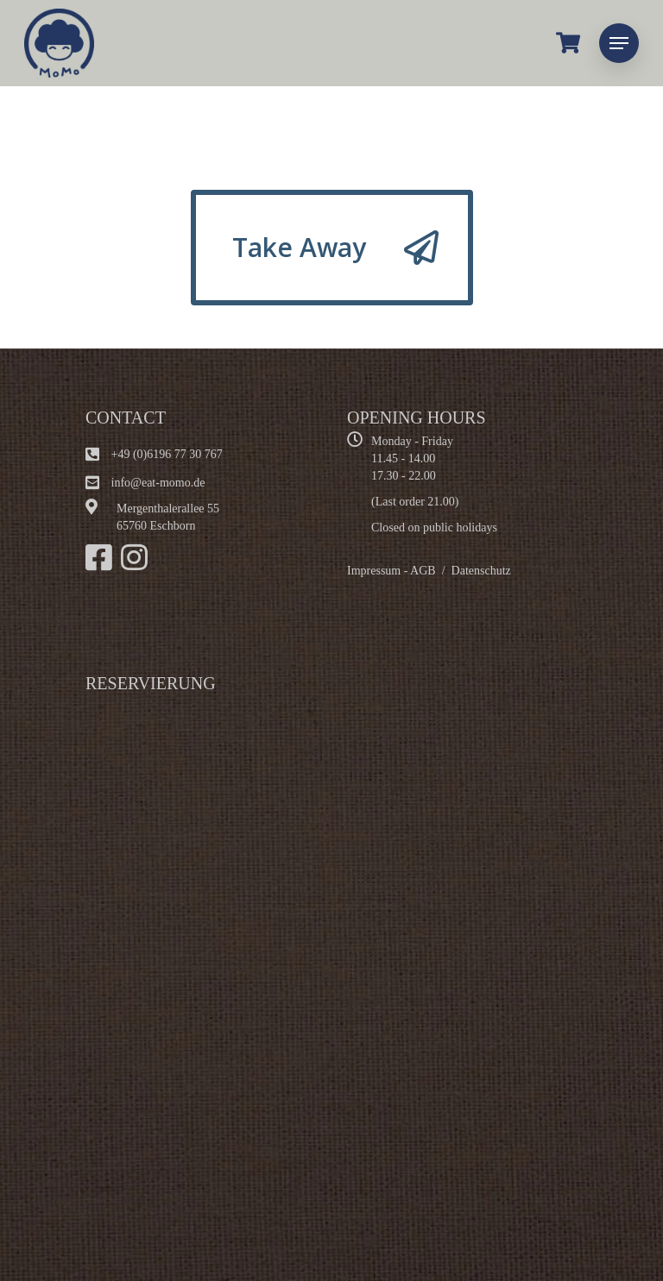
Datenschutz (481, 570)
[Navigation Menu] (619, 43)
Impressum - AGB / (399, 570)
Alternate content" (301, 955)
